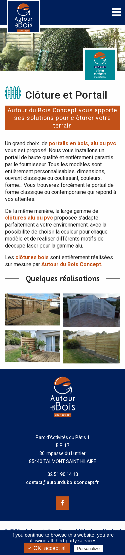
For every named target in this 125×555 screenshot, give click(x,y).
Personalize (88, 548)
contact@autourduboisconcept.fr (62, 482)
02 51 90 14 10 (62, 474)
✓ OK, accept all (47, 548)
